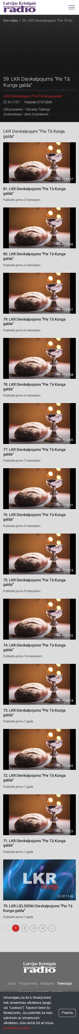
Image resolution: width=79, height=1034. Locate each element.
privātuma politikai (16, 1028)
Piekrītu (67, 1013)
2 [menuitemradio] (25, 928)
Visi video (10, 21)
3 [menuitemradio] (34, 928)
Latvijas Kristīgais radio (19, 7)
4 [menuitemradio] (43, 928)
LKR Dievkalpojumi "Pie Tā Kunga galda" (32, 96)
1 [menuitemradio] (16, 928)
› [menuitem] (51, 928)
